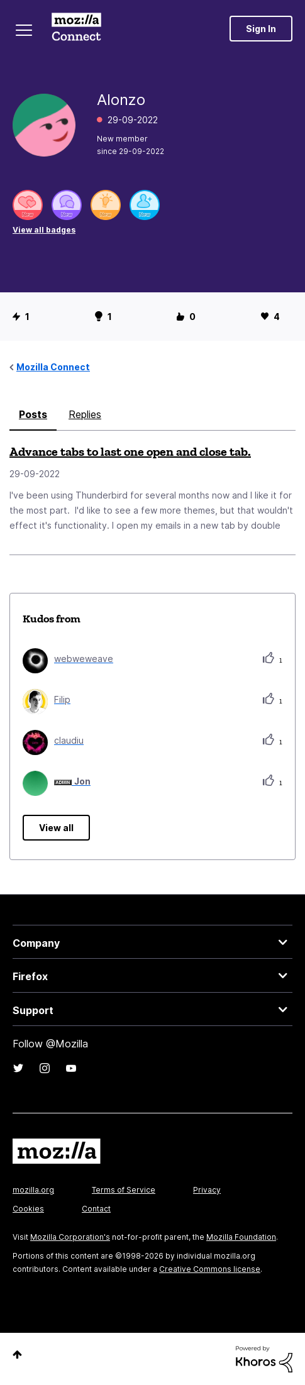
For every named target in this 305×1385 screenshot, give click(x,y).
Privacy (207, 1190)
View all (56, 827)
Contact (96, 1208)
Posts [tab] (33, 414)
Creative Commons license (209, 1269)
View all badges (44, 230)
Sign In (261, 28)
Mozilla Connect (76, 28)
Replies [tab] (85, 414)
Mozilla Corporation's (70, 1237)
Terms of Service (123, 1190)
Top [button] (17, 1354)
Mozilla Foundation (241, 1237)
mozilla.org (33, 1190)
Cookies (28, 1208)
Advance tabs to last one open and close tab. (130, 451)
